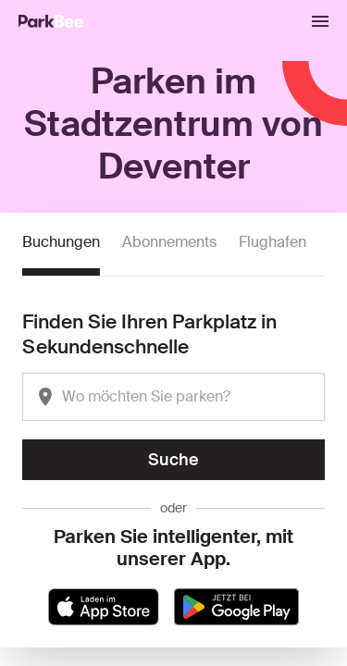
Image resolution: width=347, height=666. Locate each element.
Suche (173, 460)
